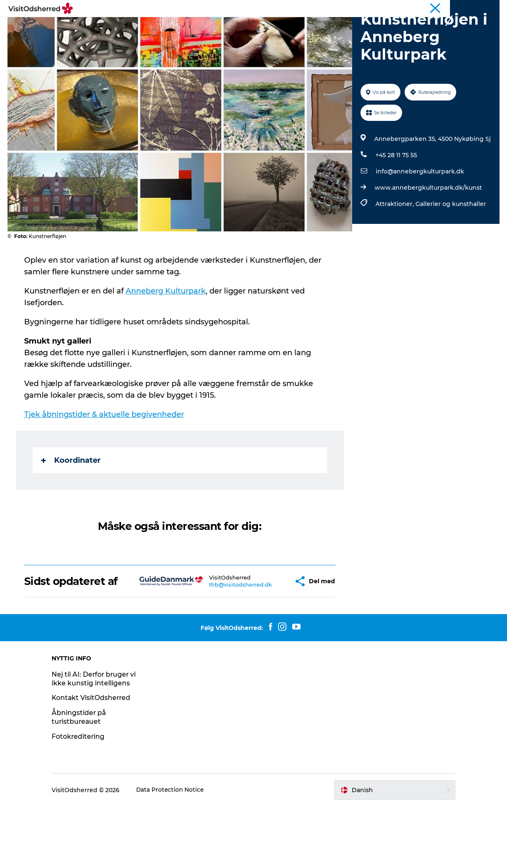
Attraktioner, (395, 243)
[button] (267, 627)
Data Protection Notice (176, 841)
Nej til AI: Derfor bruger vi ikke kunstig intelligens (99, 730)
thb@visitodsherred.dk (220, 630)
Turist (304, 8)
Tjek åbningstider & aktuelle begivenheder (105, 454)
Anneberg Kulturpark (166, 330)
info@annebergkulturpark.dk (419, 211)
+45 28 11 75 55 (396, 194)
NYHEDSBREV (350, 27)
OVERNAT (255, 27)
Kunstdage (333, 8)
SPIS (220, 27)
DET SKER (185, 27)
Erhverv (489, 8)
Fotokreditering (84, 788)
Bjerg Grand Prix (375, 8)
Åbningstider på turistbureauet (84, 768)
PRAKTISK (300, 27)
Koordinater (72, 499)
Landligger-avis (452, 8)
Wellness (414, 8)
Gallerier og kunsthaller (450, 243)
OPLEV (145, 27)
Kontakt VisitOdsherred (97, 749)
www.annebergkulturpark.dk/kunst (428, 227)
